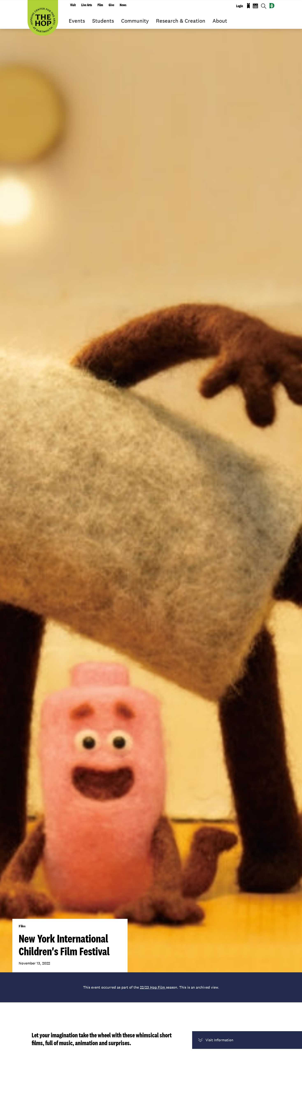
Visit (73, 5)
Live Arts (86, 5)
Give (111, 5)
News (123, 5)
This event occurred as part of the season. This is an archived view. (151, 987)
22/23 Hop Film (153, 987)
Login (239, 6)
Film (100, 5)
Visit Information (215, 1040)
